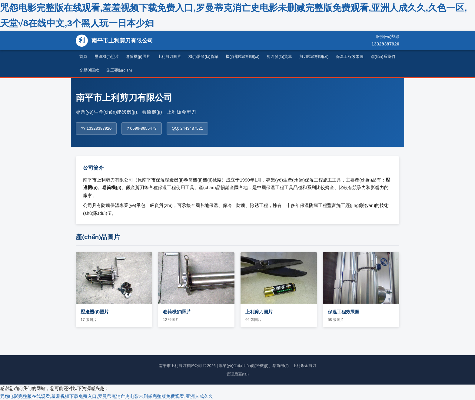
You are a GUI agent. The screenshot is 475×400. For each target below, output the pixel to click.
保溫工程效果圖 (350, 56)
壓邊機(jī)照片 (107, 56)
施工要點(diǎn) (119, 70)
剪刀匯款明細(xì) (313, 56)
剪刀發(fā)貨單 (279, 56)
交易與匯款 (89, 70)
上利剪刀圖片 (169, 56)
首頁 (83, 56)
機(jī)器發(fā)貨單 (203, 56)
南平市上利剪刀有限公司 (114, 41)
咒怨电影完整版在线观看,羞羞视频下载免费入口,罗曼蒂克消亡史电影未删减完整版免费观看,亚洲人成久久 (106, 396)
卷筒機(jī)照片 (138, 56)
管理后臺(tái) (237, 374)
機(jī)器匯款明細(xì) (242, 56)
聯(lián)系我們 (383, 56)
